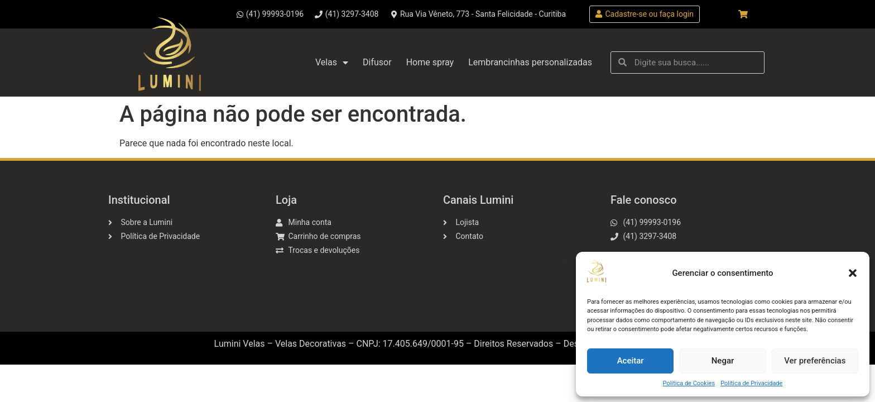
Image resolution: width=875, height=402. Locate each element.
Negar (722, 361)
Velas (331, 62)
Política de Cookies (689, 383)
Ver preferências (814, 361)
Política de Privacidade (751, 383)
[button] (852, 273)
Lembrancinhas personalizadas (530, 62)
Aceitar (630, 361)
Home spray (430, 62)
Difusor (377, 62)
